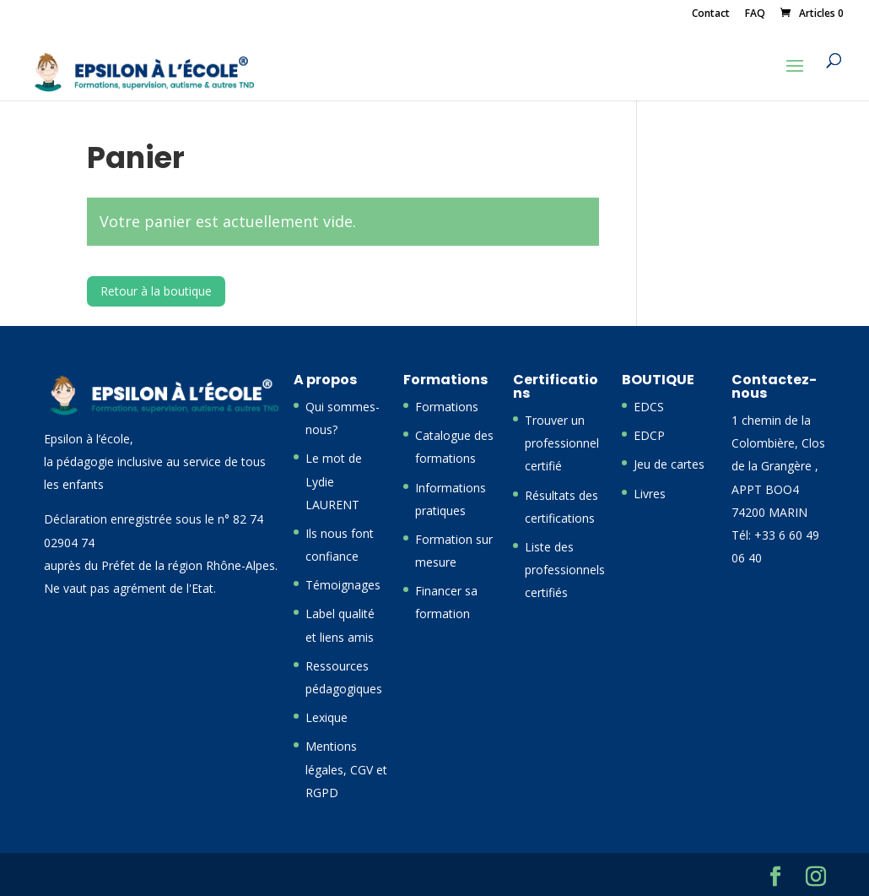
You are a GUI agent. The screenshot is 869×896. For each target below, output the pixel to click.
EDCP (649, 435)
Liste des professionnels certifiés (565, 569)
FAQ (755, 14)
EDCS (649, 407)
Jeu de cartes (669, 464)
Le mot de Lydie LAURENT (333, 481)
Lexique (326, 717)
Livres (650, 494)
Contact (711, 14)
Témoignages (343, 585)
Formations (446, 407)
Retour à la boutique (156, 291)
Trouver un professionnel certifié (562, 443)
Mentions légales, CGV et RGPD (346, 769)
